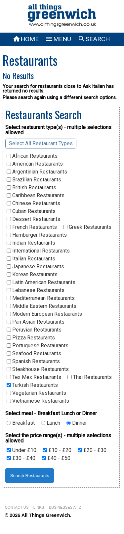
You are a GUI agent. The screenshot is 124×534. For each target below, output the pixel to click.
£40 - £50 (56, 458)
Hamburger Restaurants (37, 235)
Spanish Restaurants (33, 361)
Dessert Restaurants (33, 219)
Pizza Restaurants (31, 337)
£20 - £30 (92, 450)
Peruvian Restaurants (34, 330)
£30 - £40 (21, 458)
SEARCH (94, 39)
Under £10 (21, 450)
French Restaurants (32, 227)
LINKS (38, 507)
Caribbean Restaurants (35, 195)
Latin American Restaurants (41, 282)
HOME (26, 39)
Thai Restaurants (89, 377)
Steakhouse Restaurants (38, 369)
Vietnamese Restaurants (38, 401)
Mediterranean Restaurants (41, 298)
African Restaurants (32, 156)
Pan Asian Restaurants (35, 322)
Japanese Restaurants (35, 266)
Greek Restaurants (87, 227)
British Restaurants (31, 187)
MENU (58, 39)
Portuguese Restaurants (37, 345)
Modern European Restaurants (44, 314)
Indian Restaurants (31, 243)
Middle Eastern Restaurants (41, 306)
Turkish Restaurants (32, 385)
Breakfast (21, 423)
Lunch (50, 423)
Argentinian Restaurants (37, 171)
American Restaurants (35, 164)
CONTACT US (17, 507)
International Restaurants (38, 251)
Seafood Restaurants (34, 353)
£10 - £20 (57, 450)
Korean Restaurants (32, 274)
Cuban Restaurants (31, 211)
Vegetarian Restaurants (36, 393)
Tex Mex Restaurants (34, 377)
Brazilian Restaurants (34, 179)
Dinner (76, 423)
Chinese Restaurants (33, 203)
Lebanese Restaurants (35, 290)
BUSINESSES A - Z (65, 507)
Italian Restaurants (31, 258)
